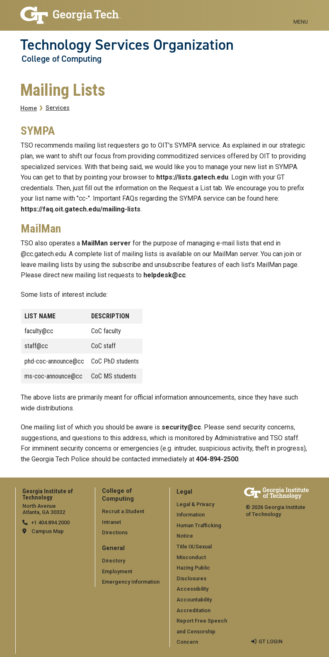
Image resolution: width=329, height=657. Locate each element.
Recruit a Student (123, 511)
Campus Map (47, 531)
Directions (115, 532)
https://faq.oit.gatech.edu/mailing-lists (80, 209)
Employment (117, 571)
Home (28, 108)
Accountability (194, 599)
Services (58, 108)
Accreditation (193, 610)
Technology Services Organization (127, 44)
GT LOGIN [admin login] (271, 641)
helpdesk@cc (164, 275)
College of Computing (62, 59)
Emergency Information (131, 582)
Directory (113, 561)
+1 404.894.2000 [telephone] (50, 522)
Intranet (111, 522)
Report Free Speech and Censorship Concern (202, 631)
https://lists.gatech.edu (192, 177)
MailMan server (106, 243)
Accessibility (192, 589)
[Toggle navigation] (301, 12)
